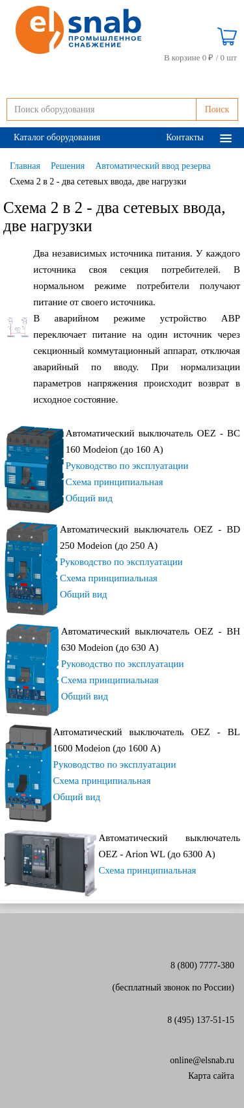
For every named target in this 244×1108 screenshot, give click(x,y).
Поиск (217, 109)
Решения (68, 166)
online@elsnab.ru (202, 1060)
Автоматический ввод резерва (152, 166)
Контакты (185, 137)
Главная (25, 166)
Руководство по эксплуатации (127, 465)
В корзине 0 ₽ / (200, 58)
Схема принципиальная (114, 482)
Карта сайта (211, 1076)
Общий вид (89, 498)
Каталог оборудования (57, 137)
